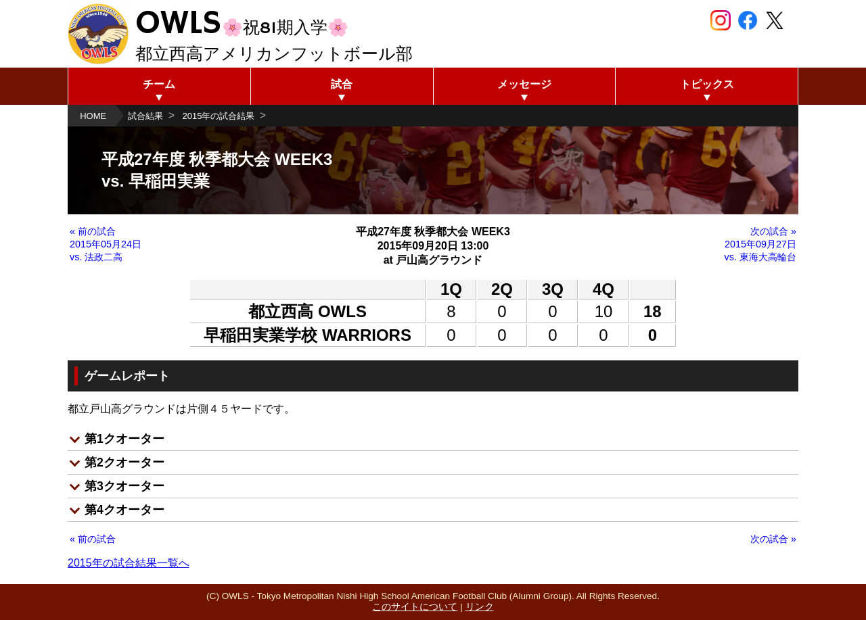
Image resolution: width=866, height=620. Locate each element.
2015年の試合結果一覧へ (128, 563)
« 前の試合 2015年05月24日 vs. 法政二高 (105, 244)
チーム (159, 84)
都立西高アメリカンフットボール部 (274, 53)
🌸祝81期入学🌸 (285, 28)
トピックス (707, 84)
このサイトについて (414, 607)
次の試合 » (773, 538)
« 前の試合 (93, 538)
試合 (341, 84)
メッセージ (524, 84)
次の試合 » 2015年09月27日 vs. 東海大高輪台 (760, 244)
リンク (479, 607)
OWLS (178, 24)
